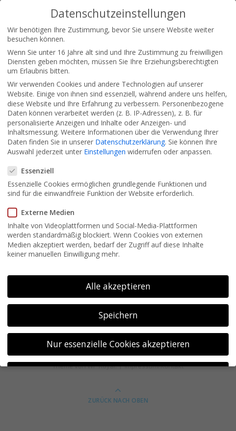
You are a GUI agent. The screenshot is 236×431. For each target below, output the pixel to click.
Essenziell (33, 170)
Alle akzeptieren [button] (118, 286)
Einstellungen (105, 151)
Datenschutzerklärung (130, 141)
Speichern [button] (118, 315)
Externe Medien (44, 212)
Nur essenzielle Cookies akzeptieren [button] (118, 344)
